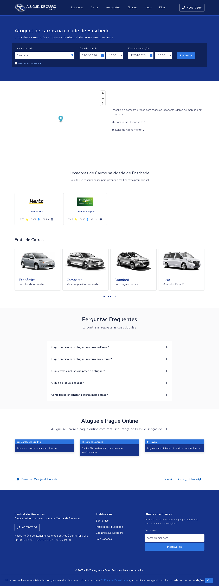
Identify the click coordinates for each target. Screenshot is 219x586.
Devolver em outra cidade (29, 63)
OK (209, 580)
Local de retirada (24, 48)
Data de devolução (138, 48)
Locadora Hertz (36, 211)
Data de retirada (88, 48)
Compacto (74, 280)
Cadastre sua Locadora (109, 533)
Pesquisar (186, 55)
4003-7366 (192, 8)
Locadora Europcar (85, 211)
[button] (104, 296)
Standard (122, 280)
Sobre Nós (102, 521)
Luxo (166, 280)
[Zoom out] (102, 98)
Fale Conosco (104, 539)
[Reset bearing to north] (102, 103)
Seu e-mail (151, 530)
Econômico (27, 280)
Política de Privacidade (109, 527)
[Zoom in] (102, 93)
